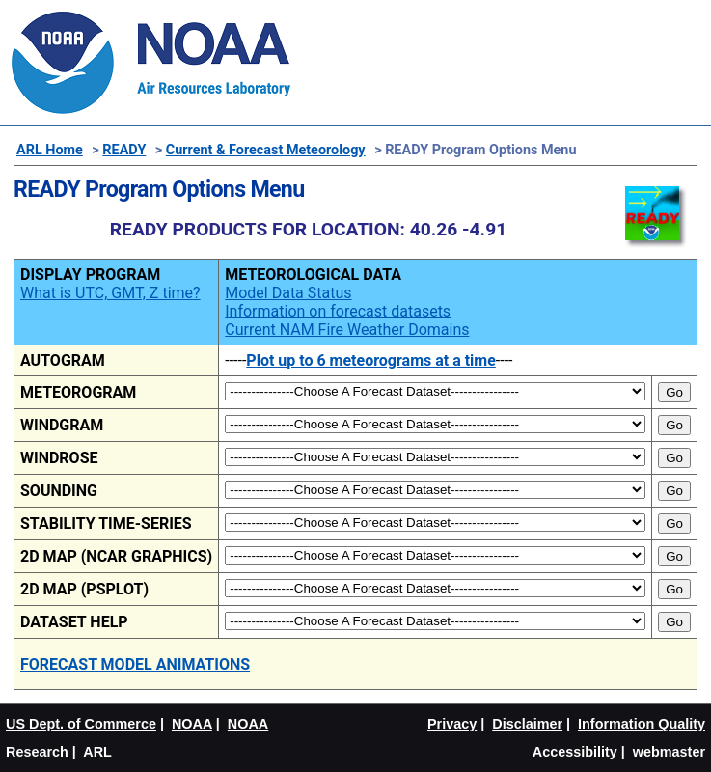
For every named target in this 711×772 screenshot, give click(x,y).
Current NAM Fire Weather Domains (347, 329)
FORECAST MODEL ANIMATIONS (135, 664)
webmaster (669, 751)
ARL (97, 751)
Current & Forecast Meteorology (266, 150)
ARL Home (49, 150)
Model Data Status (288, 293)
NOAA (192, 723)
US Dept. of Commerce (81, 723)
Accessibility (575, 751)
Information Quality (641, 723)
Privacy (452, 723)
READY (124, 150)
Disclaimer (527, 723)
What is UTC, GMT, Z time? (110, 293)
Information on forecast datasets (338, 311)
